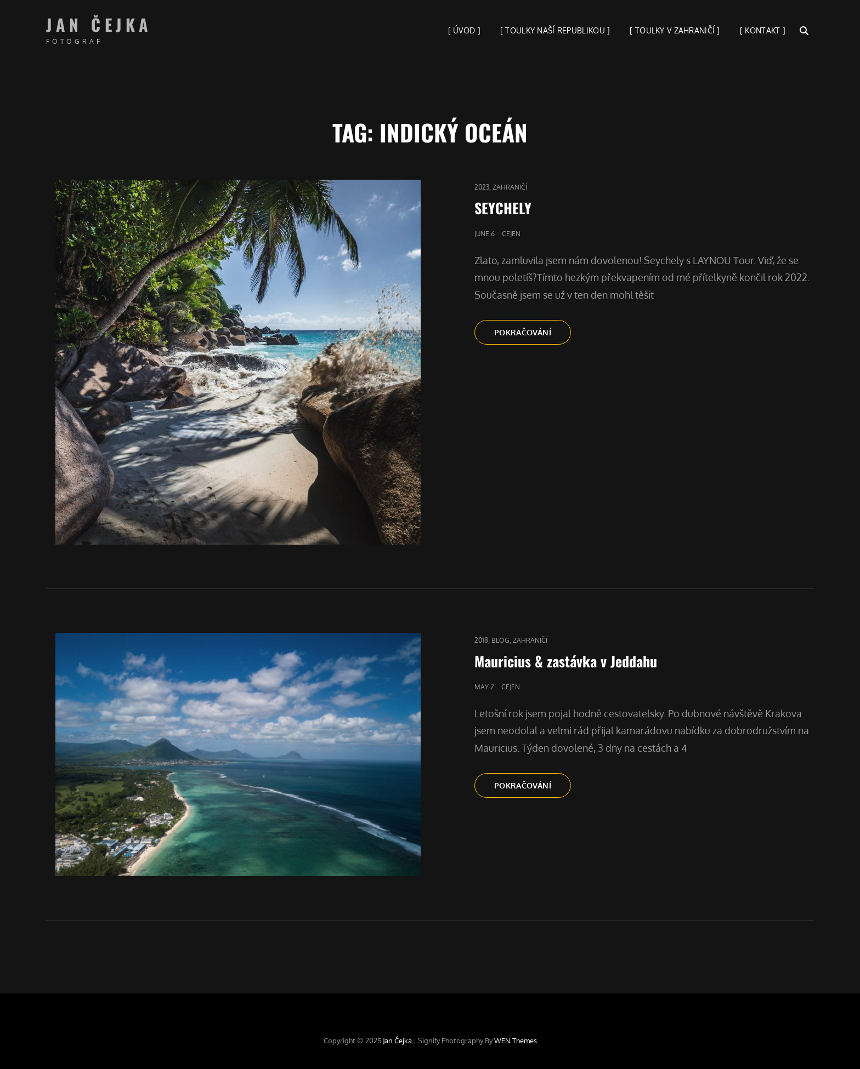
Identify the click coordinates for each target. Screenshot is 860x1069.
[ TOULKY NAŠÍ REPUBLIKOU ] (555, 30)
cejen (511, 234)
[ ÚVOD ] (464, 30)
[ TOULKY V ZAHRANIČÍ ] (675, 30)
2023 (481, 187)
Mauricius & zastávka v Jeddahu (565, 661)
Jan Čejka (99, 24)
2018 (481, 640)
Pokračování (532, 331)
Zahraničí (510, 187)
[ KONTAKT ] (762, 30)
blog (500, 640)
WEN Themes (515, 1040)
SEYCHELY (502, 208)
